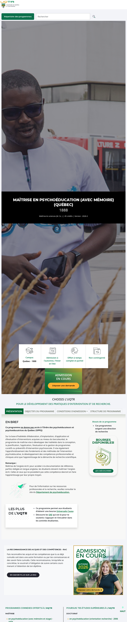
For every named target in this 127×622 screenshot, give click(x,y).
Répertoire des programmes (18, 16)
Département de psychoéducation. (53, 492)
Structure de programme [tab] (105, 411)
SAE (50, 514)
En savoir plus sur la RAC (23, 575)
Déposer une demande (63, 385)
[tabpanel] (63, 477)
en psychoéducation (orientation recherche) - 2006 (93, 618)
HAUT (123, 610)
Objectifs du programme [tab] (39, 411)
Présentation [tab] (14, 411)
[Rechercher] (63, 16)
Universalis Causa (64, 511)
